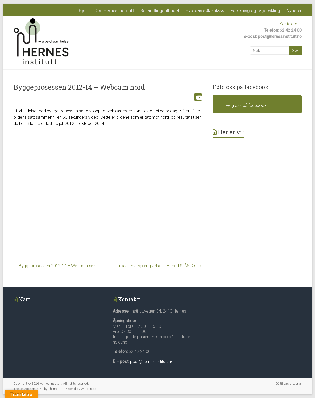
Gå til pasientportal (288, 383)
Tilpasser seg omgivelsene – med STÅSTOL (159, 265)
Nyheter (294, 10)
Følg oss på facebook (241, 87)
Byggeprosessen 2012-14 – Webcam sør (54, 265)
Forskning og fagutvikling (255, 10)
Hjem (84, 10)
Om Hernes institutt (115, 10)
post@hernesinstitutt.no (152, 361)
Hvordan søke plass (205, 10)
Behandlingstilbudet (159, 10)
